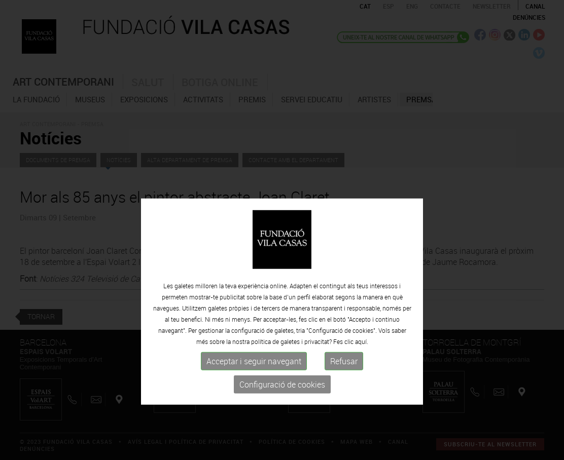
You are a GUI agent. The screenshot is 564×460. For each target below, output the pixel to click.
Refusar (344, 392)
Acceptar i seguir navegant (253, 392)
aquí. (361, 372)
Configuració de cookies (282, 415)
